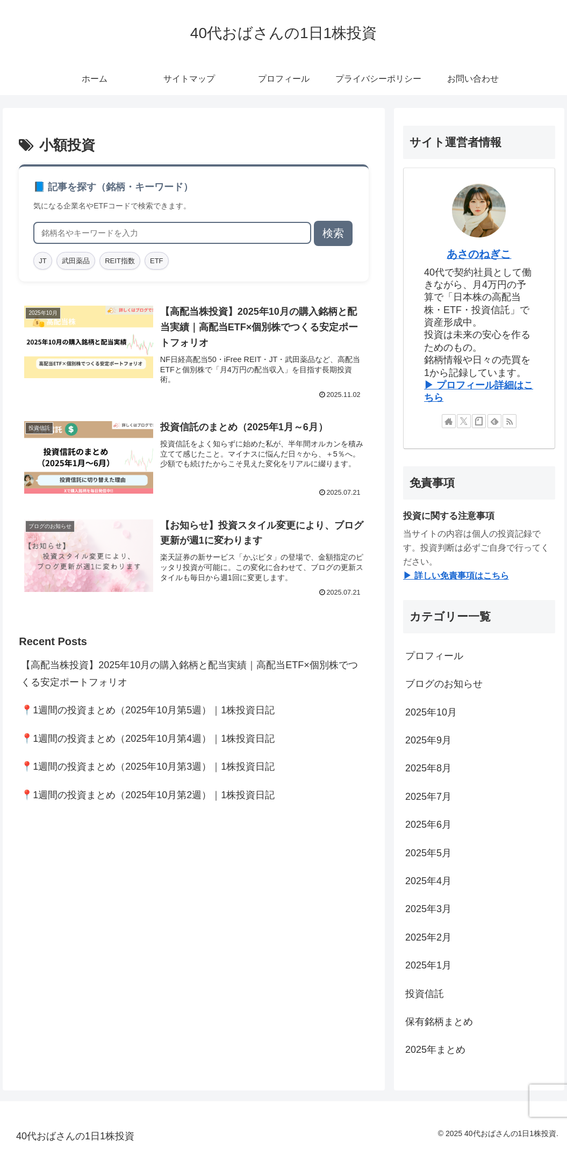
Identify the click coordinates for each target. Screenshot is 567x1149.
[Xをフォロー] (464, 421)
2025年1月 (428, 965)
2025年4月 (428, 881)
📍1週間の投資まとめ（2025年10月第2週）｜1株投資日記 (148, 795)
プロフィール (434, 656)
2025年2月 (428, 937)
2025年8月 (428, 768)
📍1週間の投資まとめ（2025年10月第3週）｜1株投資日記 (148, 766)
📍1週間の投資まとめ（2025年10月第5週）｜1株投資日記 (148, 710)
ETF (156, 261)
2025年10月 (431, 712)
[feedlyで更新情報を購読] (494, 421)
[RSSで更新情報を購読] (509, 421)
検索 (333, 233)
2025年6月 (428, 824)
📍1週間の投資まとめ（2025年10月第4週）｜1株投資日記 (148, 738)
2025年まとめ (435, 1049)
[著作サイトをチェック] (449, 421)
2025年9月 (428, 740)
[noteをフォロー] (479, 421)
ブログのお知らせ (444, 683)
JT (42, 261)
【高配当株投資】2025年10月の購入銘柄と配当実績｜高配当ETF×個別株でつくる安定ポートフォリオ (189, 674)
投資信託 (424, 993)
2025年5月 (428, 853)
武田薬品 (76, 261)
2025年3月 (428, 909)
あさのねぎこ (479, 254)
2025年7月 (428, 796)
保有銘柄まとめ (439, 1021)
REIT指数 (120, 261)
